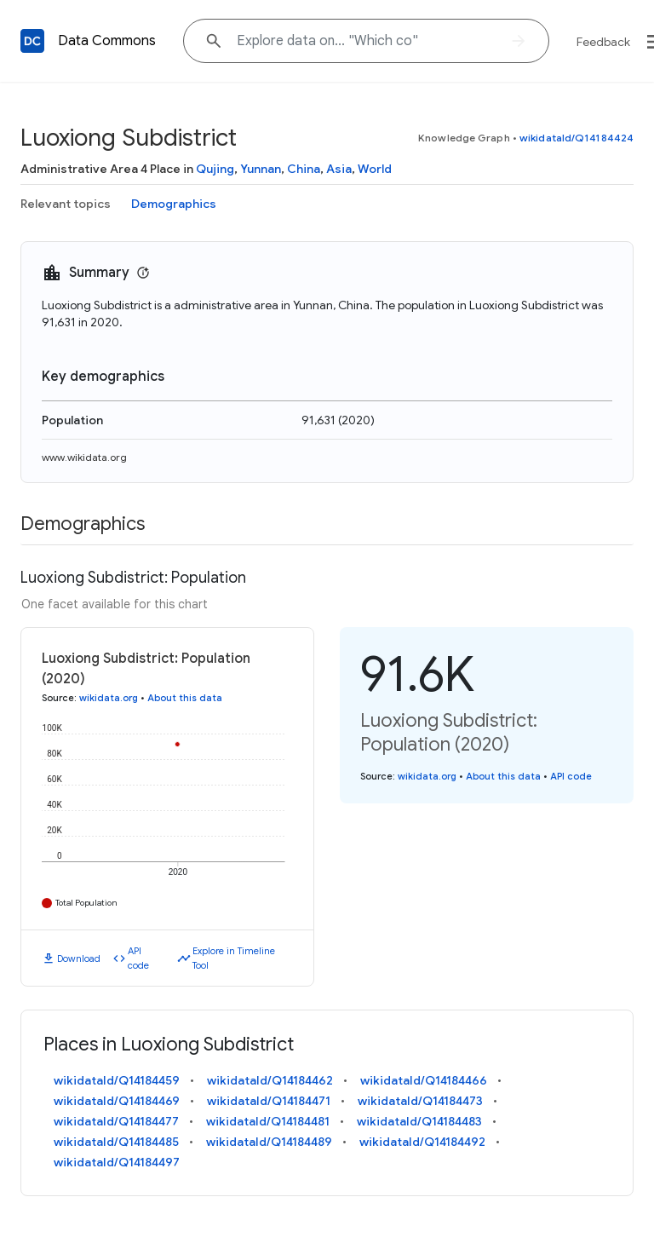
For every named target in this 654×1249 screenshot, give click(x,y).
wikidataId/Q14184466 (423, 1080)
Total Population (86, 902)
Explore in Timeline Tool (233, 958)
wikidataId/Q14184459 (117, 1080)
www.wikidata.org (84, 457)
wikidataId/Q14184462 (270, 1080)
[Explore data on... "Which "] (366, 41)
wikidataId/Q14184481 (268, 1121)
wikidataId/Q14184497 (117, 1162)
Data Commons (107, 40)
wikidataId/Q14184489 (269, 1141)
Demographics (173, 203)
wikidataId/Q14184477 (116, 1121)
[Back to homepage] (32, 41)
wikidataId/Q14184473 (420, 1100)
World (375, 168)
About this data (184, 698)
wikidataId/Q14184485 (116, 1141)
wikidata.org (108, 698)
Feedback (603, 41)
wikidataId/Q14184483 (419, 1121)
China (303, 168)
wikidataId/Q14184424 (576, 137)
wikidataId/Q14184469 (117, 1100)
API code (138, 958)
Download (78, 958)
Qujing (215, 168)
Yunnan (260, 168)
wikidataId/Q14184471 (268, 1100)
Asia (339, 168)
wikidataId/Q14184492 (422, 1141)
